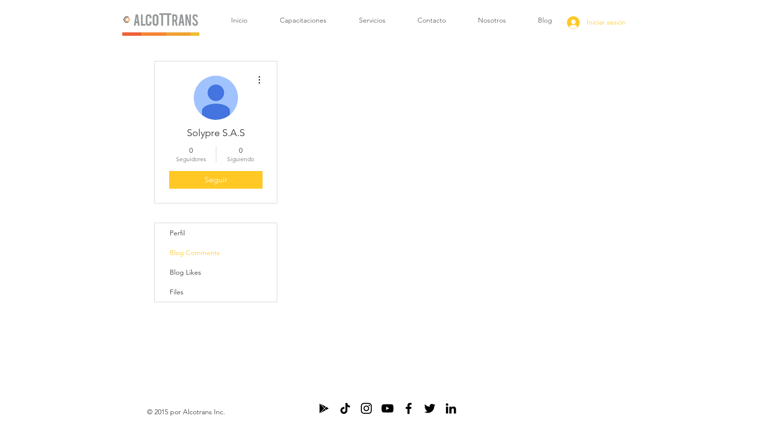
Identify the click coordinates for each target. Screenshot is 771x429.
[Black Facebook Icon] (408, 408)
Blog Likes (185, 272)
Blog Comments (195, 252)
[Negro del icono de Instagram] (366, 408)
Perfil (177, 233)
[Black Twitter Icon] (429, 408)
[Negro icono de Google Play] (324, 408)
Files (176, 291)
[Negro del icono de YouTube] (387, 408)
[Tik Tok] (345, 408)
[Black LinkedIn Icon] (451, 408)
